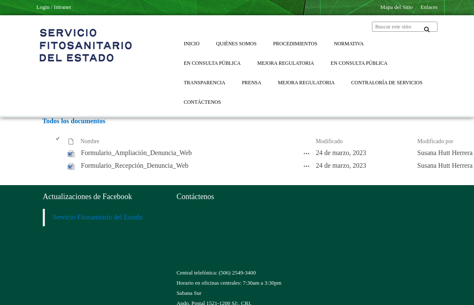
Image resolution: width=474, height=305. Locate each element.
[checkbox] (58, 141)
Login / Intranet (53, 7)
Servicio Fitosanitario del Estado (98, 217)
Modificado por (435, 141)
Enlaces (429, 7)
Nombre (90, 141)
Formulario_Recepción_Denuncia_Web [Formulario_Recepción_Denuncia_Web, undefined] (134, 165)
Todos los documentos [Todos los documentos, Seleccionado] (73, 121)
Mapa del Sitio (396, 7)
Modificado (329, 141)
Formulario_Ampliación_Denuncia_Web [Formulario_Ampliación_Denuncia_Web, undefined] (136, 152)
